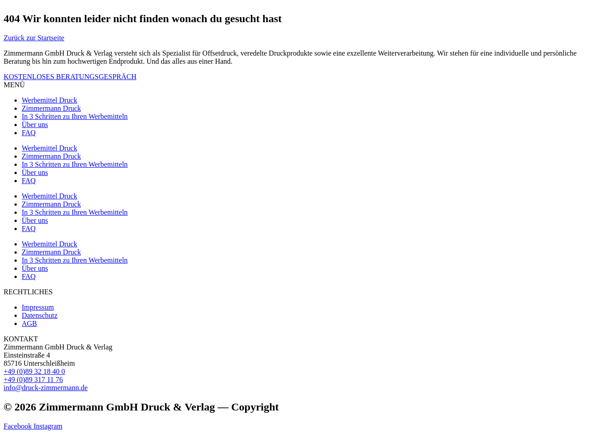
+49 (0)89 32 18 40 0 (34, 371)
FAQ (29, 133)
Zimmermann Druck (51, 108)
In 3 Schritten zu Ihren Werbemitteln (75, 116)
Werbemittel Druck (49, 100)
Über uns (35, 124)
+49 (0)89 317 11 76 (33, 379)
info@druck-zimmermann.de (46, 388)
